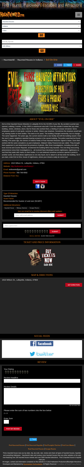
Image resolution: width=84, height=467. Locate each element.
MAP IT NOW (40, 181)
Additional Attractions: (12, 205)
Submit (55, 231)
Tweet (34, 439)
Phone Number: (9, 173)
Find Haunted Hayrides (34, 445)
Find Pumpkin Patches (52, 445)
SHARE (59, 65)
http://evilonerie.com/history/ (22, 166)
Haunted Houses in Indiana (30, 59)
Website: (6, 166)
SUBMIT (60, 215)
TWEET (69, 65)
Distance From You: (11, 176)
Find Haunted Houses (17, 445)
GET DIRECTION (74, 285)
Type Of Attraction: (10, 193)
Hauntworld (8, 59)
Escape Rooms (50, 449)
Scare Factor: (8, 199)
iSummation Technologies (32, 464)
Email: (5, 169)
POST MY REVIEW (12, 429)
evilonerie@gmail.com (17, 169)
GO (41, 35)
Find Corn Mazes (68, 445)
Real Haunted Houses (36, 449)
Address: (6, 163)
